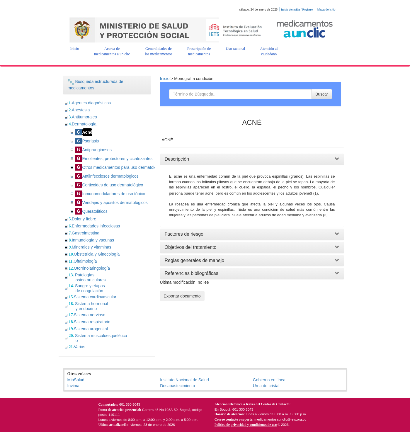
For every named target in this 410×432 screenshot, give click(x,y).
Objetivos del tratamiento (191, 247)
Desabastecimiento (177, 385)
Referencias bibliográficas (191, 273)
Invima (73, 385)
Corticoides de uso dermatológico (112, 185)
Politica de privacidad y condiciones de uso (246, 425)
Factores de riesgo (184, 234)
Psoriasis (90, 141)
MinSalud (75, 379)
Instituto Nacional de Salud (184, 379)
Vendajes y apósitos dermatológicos (115, 202)
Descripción (177, 159)
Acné (87, 132)
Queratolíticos (95, 211)
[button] (74, 48)
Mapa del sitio (326, 9)
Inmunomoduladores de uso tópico (113, 193)
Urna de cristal (266, 385)
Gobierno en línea (269, 379)
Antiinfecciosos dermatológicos (110, 176)
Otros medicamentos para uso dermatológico (123, 167)
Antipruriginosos (97, 149)
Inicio (165, 78)
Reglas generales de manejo (194, 260)
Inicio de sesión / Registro (297, 9)
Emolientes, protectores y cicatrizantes (117, 158)
